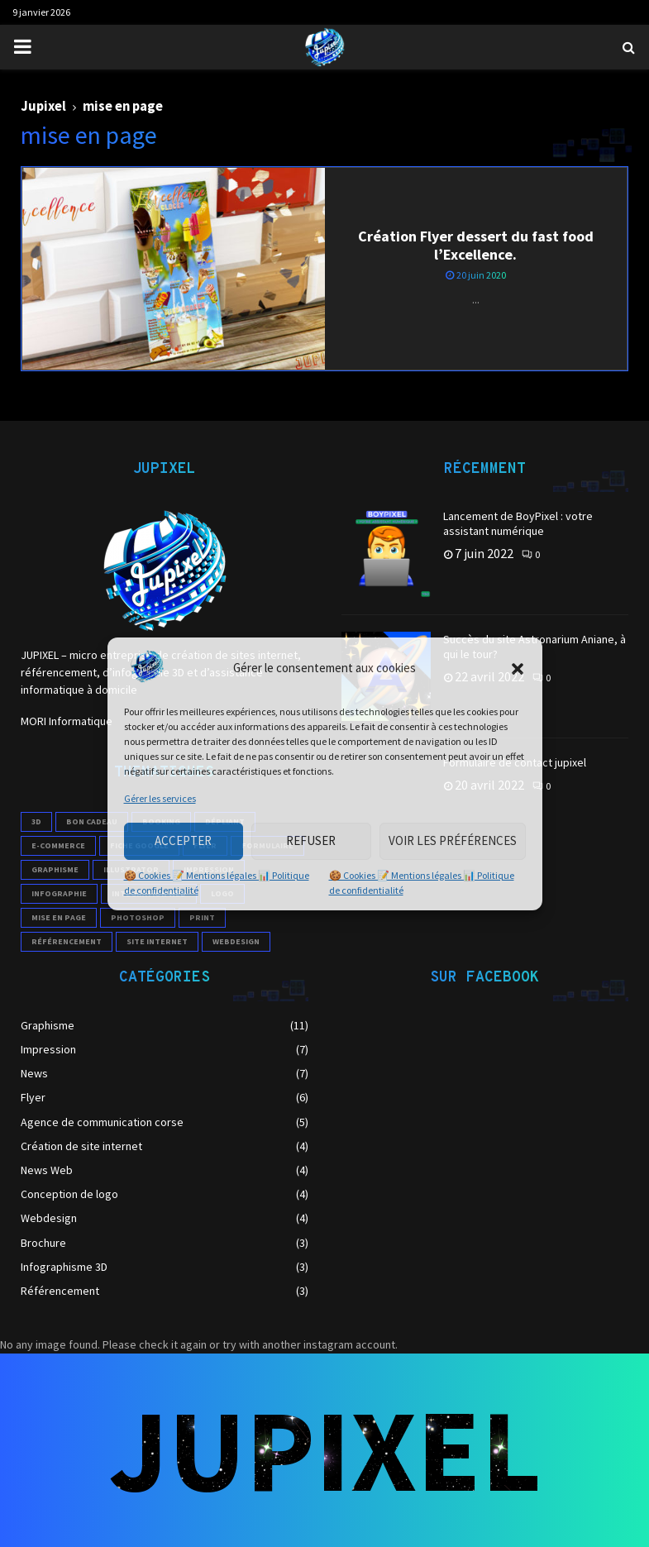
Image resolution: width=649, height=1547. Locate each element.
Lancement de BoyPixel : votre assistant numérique (518, 523)
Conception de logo (69, 1194)
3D (36, 821)
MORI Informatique (66, 721)
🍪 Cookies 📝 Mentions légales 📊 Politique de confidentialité (216, 882)
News (34, 1073)
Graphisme (55, 869)
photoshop (138, 917)
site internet (157, 941)
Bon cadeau (91, 821)
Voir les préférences (453, 840)
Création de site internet (81, 1146)
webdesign (236, 941)
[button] (517, 669)
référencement (66, 941)
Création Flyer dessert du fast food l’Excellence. (476, 246)
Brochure (43, 1242)
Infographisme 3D (64, 1266)
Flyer (33, 1097)
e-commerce (58, 845)
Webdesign (49, 1217)
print (202, 917)
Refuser (311, 840)
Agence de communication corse (102, 1122)
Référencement (60, 1290)
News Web (47, 1170)
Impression (48, 1049)
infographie (59, 893)
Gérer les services (160, 798)
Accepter (183, 840)
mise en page (58, 917)
